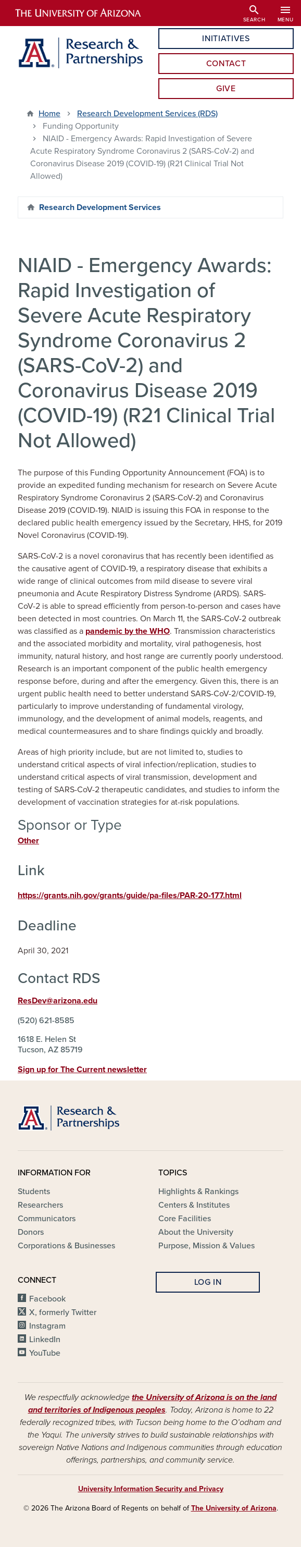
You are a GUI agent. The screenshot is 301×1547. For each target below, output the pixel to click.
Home (49, 113)
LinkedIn (44, 1339)
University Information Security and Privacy (150, 1488)
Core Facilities (184, 1218)
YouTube (44, 1353)
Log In (208, 1282)
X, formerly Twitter (62, 1312)
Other (28, 841)
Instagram (47, 1326)
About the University (195, 1232)
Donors (31, 1232)
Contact (226, 63)
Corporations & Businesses (66, 1246)
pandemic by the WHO (127, 631)
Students (34, 1191)
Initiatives (225, 38)
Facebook (47, 1299)
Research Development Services (100, 207)
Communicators (47, 1218)
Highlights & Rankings (198, 1191)
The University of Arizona (234, 1508)
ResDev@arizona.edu (57, 1001)
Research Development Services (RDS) (147, 113)
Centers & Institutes (194, 1205)
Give (226, 88)
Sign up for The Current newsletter (82, 1069)
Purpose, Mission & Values (206, 1246)
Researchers (40, 1205)
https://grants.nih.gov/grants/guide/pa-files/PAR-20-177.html (130, 895)
